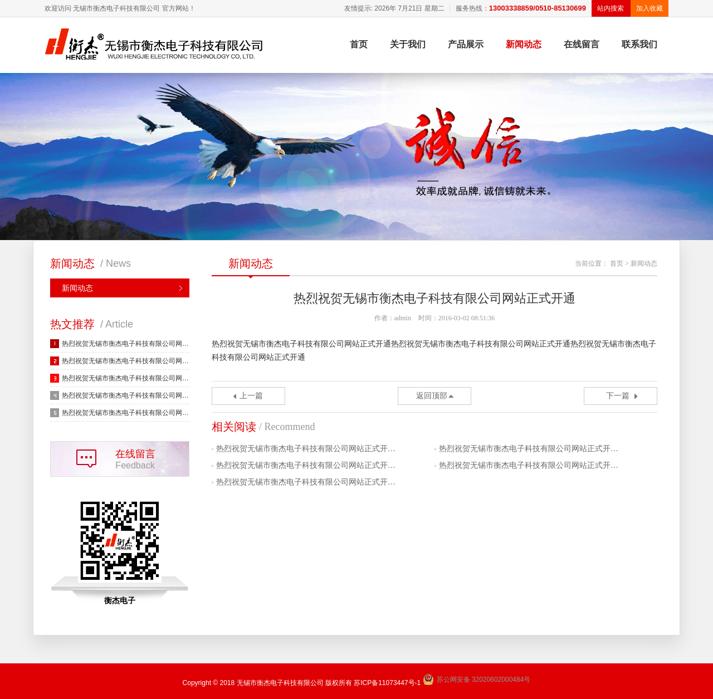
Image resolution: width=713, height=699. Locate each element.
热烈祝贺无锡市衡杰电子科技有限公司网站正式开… (305, 448)
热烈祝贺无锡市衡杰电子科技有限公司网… (125, 344)
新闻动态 (523, 44)
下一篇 (617, 396)
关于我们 (408, 44)
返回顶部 (431, 396)
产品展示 (466, 44)
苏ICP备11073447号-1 (387, 683)
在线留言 (581, 44)
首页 (359, 44)
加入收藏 (649, 8)
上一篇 (251, 396)
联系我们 (639, 44)
